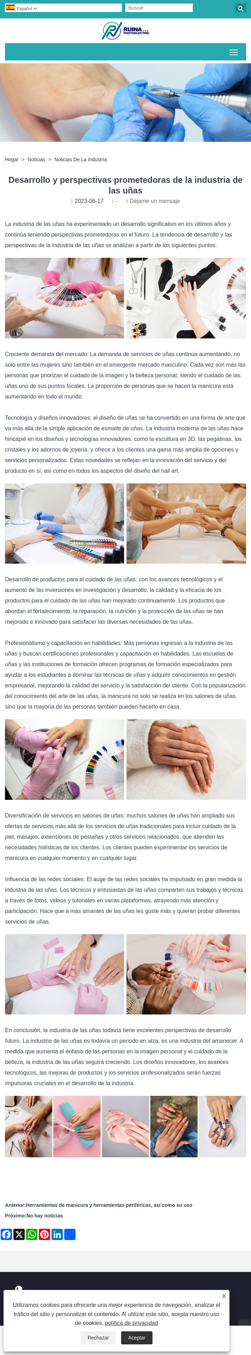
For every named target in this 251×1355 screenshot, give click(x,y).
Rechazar (98, 1338)
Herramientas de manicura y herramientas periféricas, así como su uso (109, 1205)
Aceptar (136, 1338)
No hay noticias (44, 1216)
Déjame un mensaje (155, 201)
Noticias (36, 159)
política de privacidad (131, 1323)
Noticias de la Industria (80, 159)
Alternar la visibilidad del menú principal (234, 51)
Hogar (11, 159)
